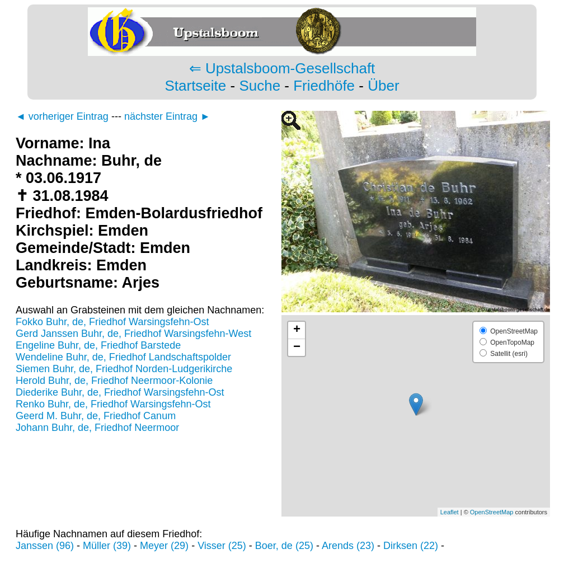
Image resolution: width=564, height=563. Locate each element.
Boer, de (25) (284, 545)
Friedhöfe (324, 85)
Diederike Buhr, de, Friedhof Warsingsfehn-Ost (120, 392)
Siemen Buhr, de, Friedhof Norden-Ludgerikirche (124, 368)
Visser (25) (222, 545)
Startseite (195, 85)
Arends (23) (348, 545)
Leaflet (449, 512)
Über (383, 85)
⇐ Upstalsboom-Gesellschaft (282, 68)
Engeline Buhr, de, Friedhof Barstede (98, 345)
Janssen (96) (45, 545)
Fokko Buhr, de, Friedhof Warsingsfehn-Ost (112, 321)
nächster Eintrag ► (167, 116)
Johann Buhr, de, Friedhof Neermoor (97, 427)
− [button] (296, 347)
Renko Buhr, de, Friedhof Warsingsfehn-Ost (113, 404)
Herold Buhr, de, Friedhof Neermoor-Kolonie (114, 380)
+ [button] (296, 330)
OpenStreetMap (492, 512)
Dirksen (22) (410, 545)
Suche (259, 85)
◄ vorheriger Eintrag (62, 116)
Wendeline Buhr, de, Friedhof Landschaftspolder (123, 357)
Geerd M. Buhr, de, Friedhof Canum (96, 415)
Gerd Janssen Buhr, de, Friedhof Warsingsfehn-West (133, 333)
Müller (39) (107, 545)
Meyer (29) (164, 545)
